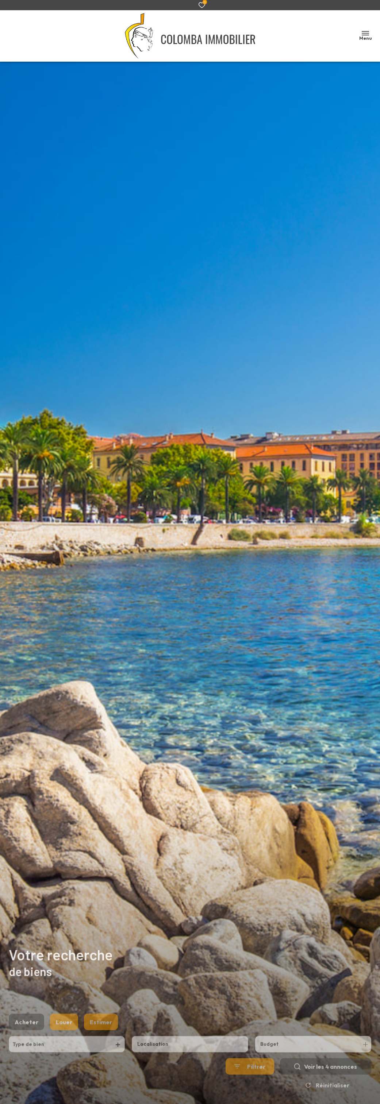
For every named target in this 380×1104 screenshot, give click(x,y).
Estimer (101, 1034)
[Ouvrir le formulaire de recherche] (250, 1079)
